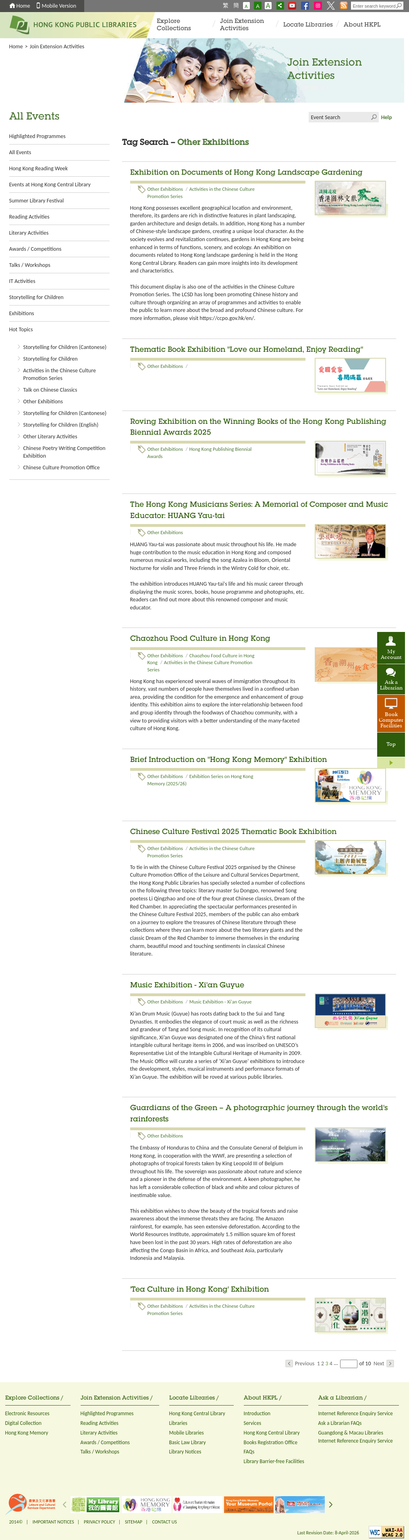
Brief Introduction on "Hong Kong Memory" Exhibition (228, 760)
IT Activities (22, 281)
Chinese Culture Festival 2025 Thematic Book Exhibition (233, 832)
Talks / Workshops (29, 265)
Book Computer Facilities (391, 720)
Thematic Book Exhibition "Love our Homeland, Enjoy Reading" (246, 350)
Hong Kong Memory (26, 1432)
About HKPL (362, 25)
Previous (300, 1363)
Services (253, 1423)
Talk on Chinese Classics (50, 389)
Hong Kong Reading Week (38, 168)
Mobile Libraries (186, 1432)
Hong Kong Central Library (197, 1413)
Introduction (257, 1413)
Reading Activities (29, 216)
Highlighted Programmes (37, 136)
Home (23, 5)
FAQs (249, 1451)
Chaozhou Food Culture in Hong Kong (200, 639)
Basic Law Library (187, 1442)
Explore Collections (174, 25)
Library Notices (185, 1451)
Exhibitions (21, 313)
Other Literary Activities (50, 436)
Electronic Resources (27, 1413)
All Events (20, 152)
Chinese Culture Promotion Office (61, 467)
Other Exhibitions (43, 401)
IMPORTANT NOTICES (53, 1522)
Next (384, 1363)
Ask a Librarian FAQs (340, 1423)
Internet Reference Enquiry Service (355, 1413)
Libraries (178, 1423)
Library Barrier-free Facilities (274, 1461)
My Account (391, 655)
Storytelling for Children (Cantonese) (65, 347)
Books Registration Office (271, 1442)
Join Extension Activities (242, 25)
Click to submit (373, 117)
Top (391, 744)
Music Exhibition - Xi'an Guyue (187, 985)
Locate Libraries (308, 25)
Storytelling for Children (36, 297)
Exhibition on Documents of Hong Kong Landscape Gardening (246, 173)
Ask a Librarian (391, 685)
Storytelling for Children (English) (61, 424)
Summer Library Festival (36, 200)
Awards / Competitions (35, 249)
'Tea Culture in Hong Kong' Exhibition (199, 1290)
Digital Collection (23, 1423)
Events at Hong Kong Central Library (50, 184)
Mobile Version (59, 5)
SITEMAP (133, 1522)
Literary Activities (29, 232)
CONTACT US (164, 1522)
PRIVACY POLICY (99, 1522)
